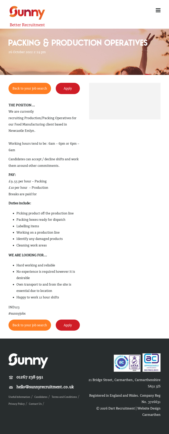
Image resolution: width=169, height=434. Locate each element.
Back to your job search (29, 88)
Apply (68, 88)
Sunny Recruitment (27, 13)
